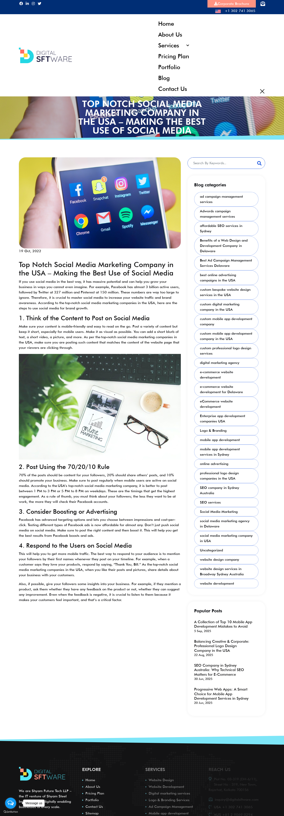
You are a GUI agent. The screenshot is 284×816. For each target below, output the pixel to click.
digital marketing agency (219, 361)
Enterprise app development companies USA (222, 417)
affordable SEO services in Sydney (221, 227)
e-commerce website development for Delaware (221, 388)
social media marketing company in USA (226, 537)
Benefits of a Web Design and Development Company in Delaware (224, 244)
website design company (219, 558)
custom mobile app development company (226, 320)
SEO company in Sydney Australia (219, 489)
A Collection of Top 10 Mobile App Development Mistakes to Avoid (223, 623)
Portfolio (169, 66)
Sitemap (92, 812)
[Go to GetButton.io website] (11, 811)
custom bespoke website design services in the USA (225, 291)
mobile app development (220, 439)
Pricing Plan (173, 55)
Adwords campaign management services (217, 212)
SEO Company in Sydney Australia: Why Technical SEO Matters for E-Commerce (219, 668)
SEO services (210, 501)
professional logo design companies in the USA (219, 474)
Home (166, 23)
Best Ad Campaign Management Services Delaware (226, 262)
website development (217, 582)
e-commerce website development (216, 373)
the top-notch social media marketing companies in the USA (107, 302)
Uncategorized (211, 549)
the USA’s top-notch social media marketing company (94, 484)
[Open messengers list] (10, 803)
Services (168, 44)
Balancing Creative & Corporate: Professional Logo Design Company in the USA (221, 645)
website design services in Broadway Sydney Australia (222, 570)
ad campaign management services (221, 198)
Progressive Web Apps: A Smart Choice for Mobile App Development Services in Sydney (221, 692)
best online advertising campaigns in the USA (218, 276)
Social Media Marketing (219, 510)
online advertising (214, 463)
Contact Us (172, 87)
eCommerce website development (216, 403)
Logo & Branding (213, 429)
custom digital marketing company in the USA (219, 305)
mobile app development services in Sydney (220, 450)
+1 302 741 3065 (235, 11)
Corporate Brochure (231, 4)
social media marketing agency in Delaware (225, 522)
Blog (164, 76)
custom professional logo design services (225, 349)
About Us (170, 34)
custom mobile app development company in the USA (226, 335)
